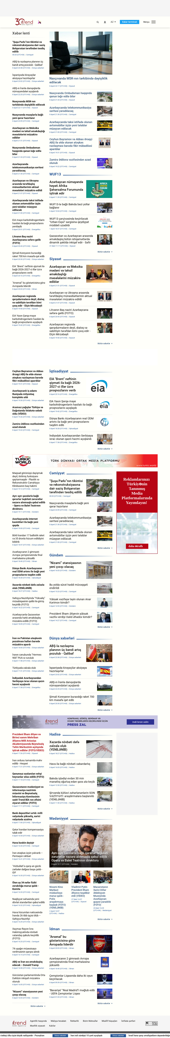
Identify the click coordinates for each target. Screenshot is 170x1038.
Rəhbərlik (74, 1021)
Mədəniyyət (58, 818)
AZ (112, 22)
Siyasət (55, 259)
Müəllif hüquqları (109, 1021)
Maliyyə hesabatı (58, 1021)
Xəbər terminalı (129, 22)
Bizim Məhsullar (90, 1021)
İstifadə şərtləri (128, 1021)
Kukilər (52, 1026)
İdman (54, 929)
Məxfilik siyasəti (37, 1026)
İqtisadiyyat (58, 371)
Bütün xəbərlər (104, 252)
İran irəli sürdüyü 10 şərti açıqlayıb (115, 1035)
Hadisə (55, 734)
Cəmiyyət (57, 473)
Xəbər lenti (21, 33)
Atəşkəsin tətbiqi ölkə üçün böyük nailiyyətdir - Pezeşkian (46, 1035)
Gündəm (56, 555)
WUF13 (55, 174)
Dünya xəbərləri (61, 638)
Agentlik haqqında (38, 1021)
